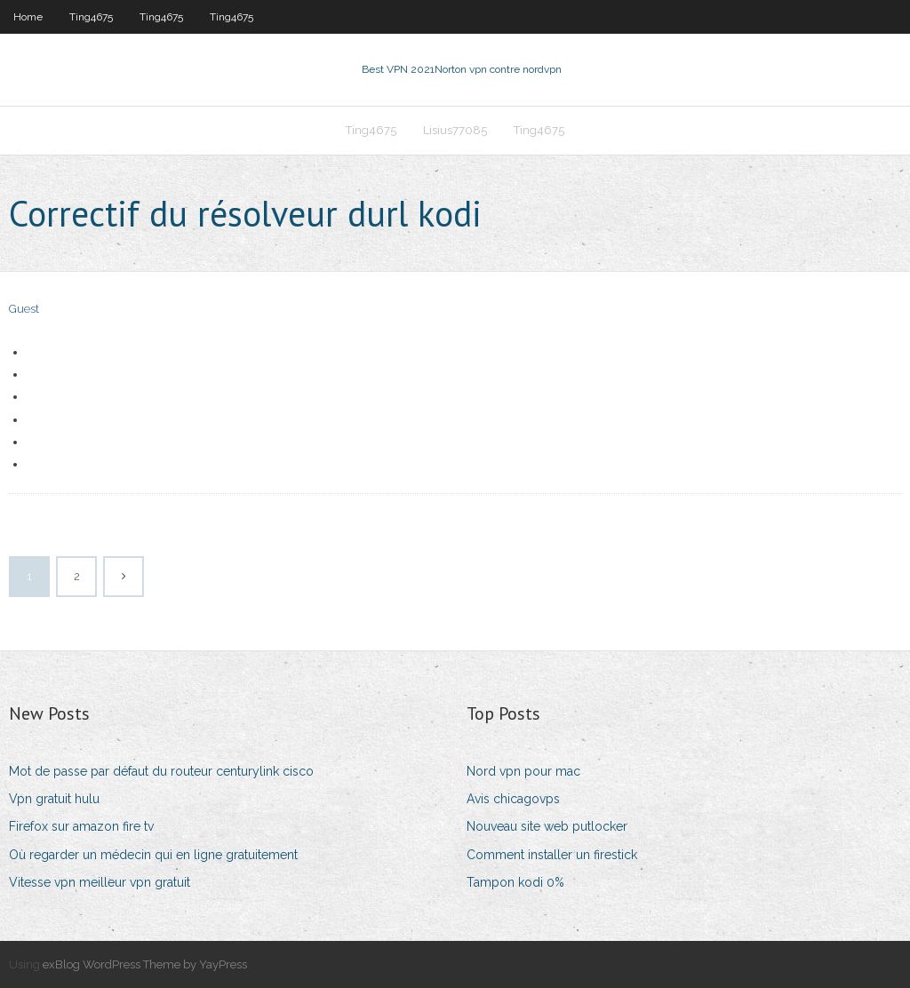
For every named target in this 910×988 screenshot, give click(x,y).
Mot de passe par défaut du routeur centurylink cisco (161, 771)
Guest (24, 308)
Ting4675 (91, 17)
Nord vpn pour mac (523, 771)
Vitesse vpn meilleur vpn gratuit (99, 882)
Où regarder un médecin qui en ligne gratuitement (153, 855)
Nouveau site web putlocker (547, 826)
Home (28, 17)
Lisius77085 (455, 130)
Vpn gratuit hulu (54, 799)
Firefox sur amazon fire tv (81, 826)
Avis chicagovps (513, 799)
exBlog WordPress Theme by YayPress (145, 964)
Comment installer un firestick (552, 855)
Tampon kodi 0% (515, 882)
